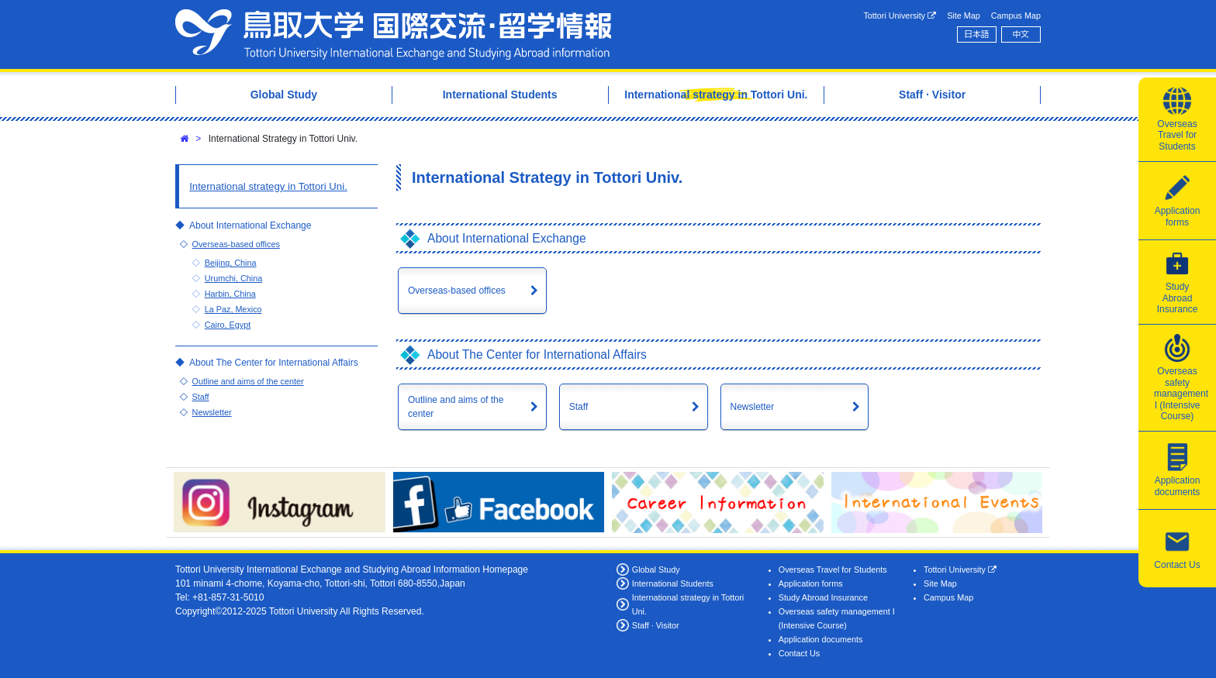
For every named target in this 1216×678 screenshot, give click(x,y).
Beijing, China (231, 262)
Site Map (963, 15)
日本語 (976, 34)
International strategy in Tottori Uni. (268, 186)
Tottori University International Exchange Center (393, 34)
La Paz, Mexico (233, 309)
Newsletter (753, 406)
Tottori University (899, 16)
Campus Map (1016, 15)
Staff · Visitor (655, 625)
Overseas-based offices (457, 290)
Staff (578, 406)
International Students (672, 583)
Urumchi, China (233, 278)
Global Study (656, 569)
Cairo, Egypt (227, 324)
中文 (1021, 34)
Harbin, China (230, 293)
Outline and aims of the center (455, 406)
